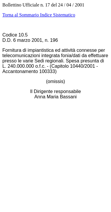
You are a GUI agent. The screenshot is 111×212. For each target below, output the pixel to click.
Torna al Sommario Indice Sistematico (38, 14)
